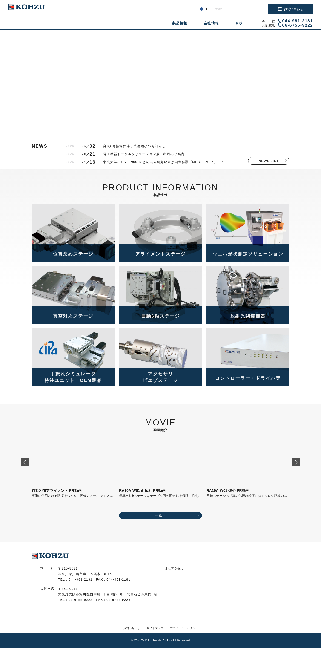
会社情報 (211, 23)
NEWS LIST (268, 161)
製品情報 (179, 23)
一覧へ (160, 515)
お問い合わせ (131, 628)
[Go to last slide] (25, 462)
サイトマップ (155, 628)
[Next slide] (296, 462)
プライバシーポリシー (184, 628)
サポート (242, 23)
